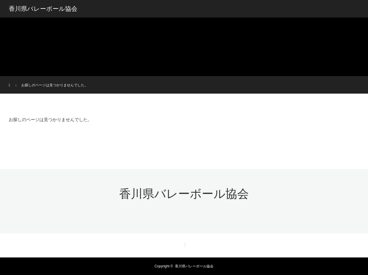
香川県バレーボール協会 (43, 8)
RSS (184, 243)
